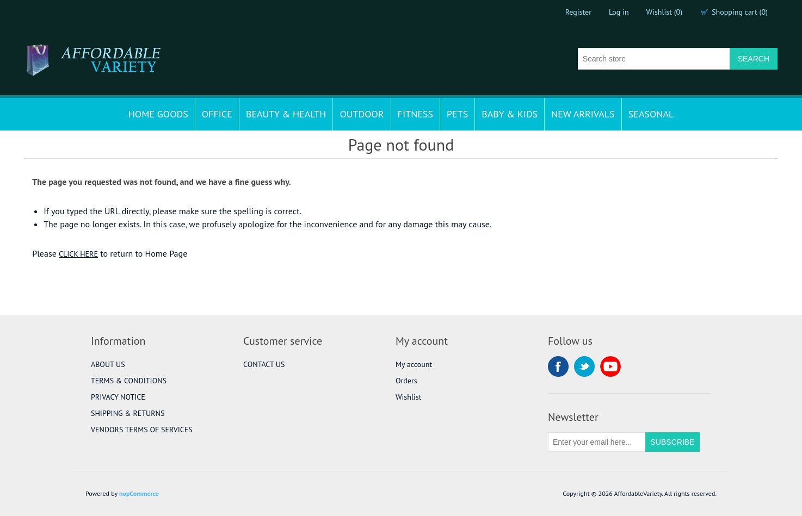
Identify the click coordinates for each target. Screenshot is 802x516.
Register (578, 12)
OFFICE (217, 114)
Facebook (558, 366)
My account (414, 364)
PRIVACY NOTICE (118, 397)
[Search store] (654, 59)
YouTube (610, 366)
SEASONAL (651, 114)
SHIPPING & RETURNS (127, 413)
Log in (619, 12)
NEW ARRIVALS (582, 114)
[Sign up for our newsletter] (597, 442)
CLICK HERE (78, 254)
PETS (457, 114)
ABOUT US (108, 364)
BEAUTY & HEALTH (286, 114)
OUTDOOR (362, 114)
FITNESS (415, 114)
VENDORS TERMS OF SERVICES (142, 429)
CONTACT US (264, 364)
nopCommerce (139, 493)
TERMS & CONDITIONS (128, 381)
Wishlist (408, 397)
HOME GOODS (158, 114)
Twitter (584, 366)
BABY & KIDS (510, 114)
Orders (406, 381)
